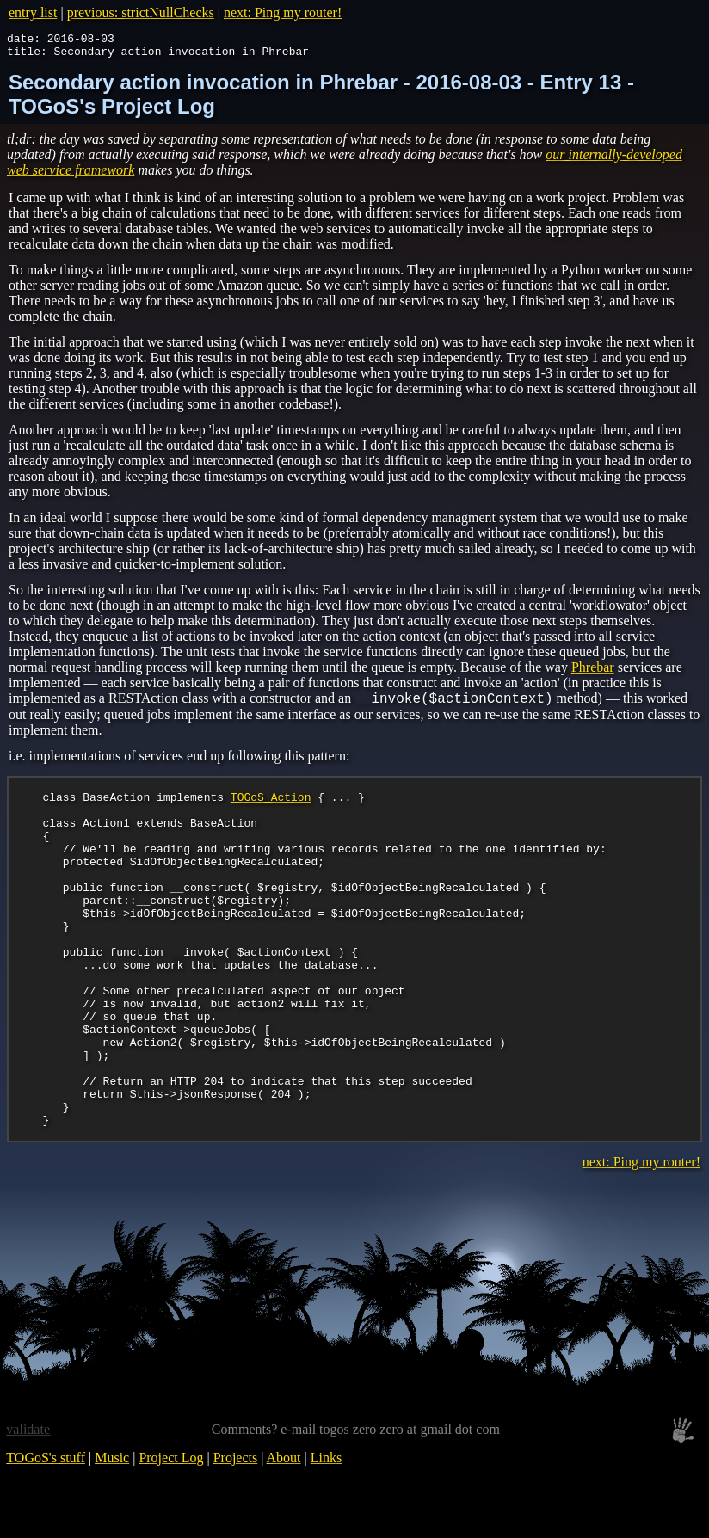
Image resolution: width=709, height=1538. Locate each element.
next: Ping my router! (283, 12)
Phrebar (592, 672)
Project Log (171, 1530)
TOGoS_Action (271, 804)
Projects (235, 1530)
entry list (33, 12)
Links (326, 1530)
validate (28, 1501)
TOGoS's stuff (45, 1530)
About (284, 1530)
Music (112, 1530)
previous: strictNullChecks (140, 12)
